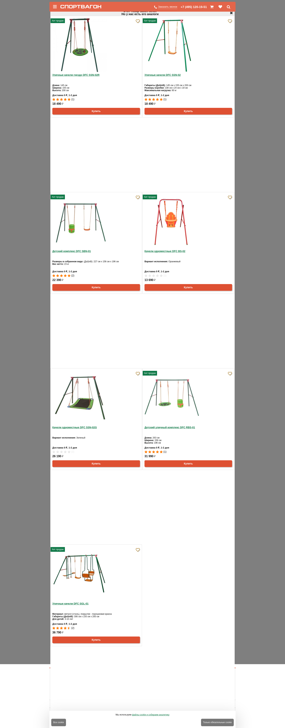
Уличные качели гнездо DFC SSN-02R (75, 74)
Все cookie (58, 722)
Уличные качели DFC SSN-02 (162, 74)
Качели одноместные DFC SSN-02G (74, 427)
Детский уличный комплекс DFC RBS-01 (169, 427)
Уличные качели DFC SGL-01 (70, 603)
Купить (96, 111)
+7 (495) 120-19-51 (194, 7)
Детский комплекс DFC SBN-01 (71, 251)
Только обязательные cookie (217, 722)
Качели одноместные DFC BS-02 (164, 251)
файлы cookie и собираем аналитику (150, 714)
